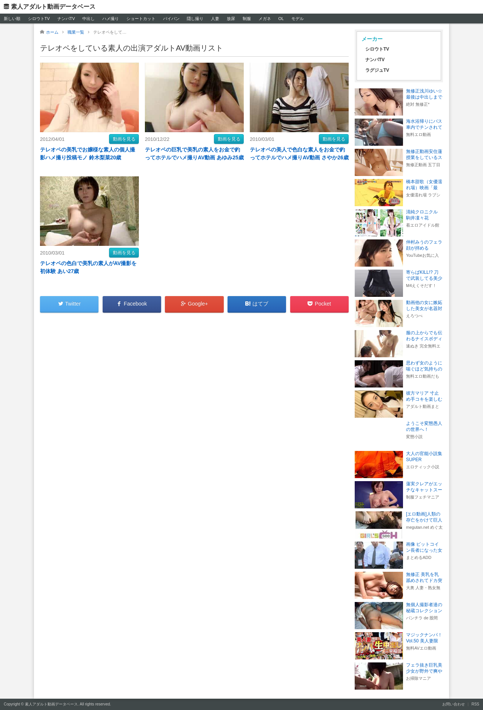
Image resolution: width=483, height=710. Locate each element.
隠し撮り (195, 18)
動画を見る (124, 139)
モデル (297, 18)
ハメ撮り (110, 18)
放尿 (231, 18)
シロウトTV (39, 18)
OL (281, 18)
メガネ (264, 18)
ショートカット (140, 18)
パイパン (171, 18)
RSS (475, 704)
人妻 (215, 18)
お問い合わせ (453, 704)
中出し (88, 18)
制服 (247, 18)
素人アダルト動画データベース (53, 6)
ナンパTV (66, 18)
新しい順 (12, 18)
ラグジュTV (377, 70)
